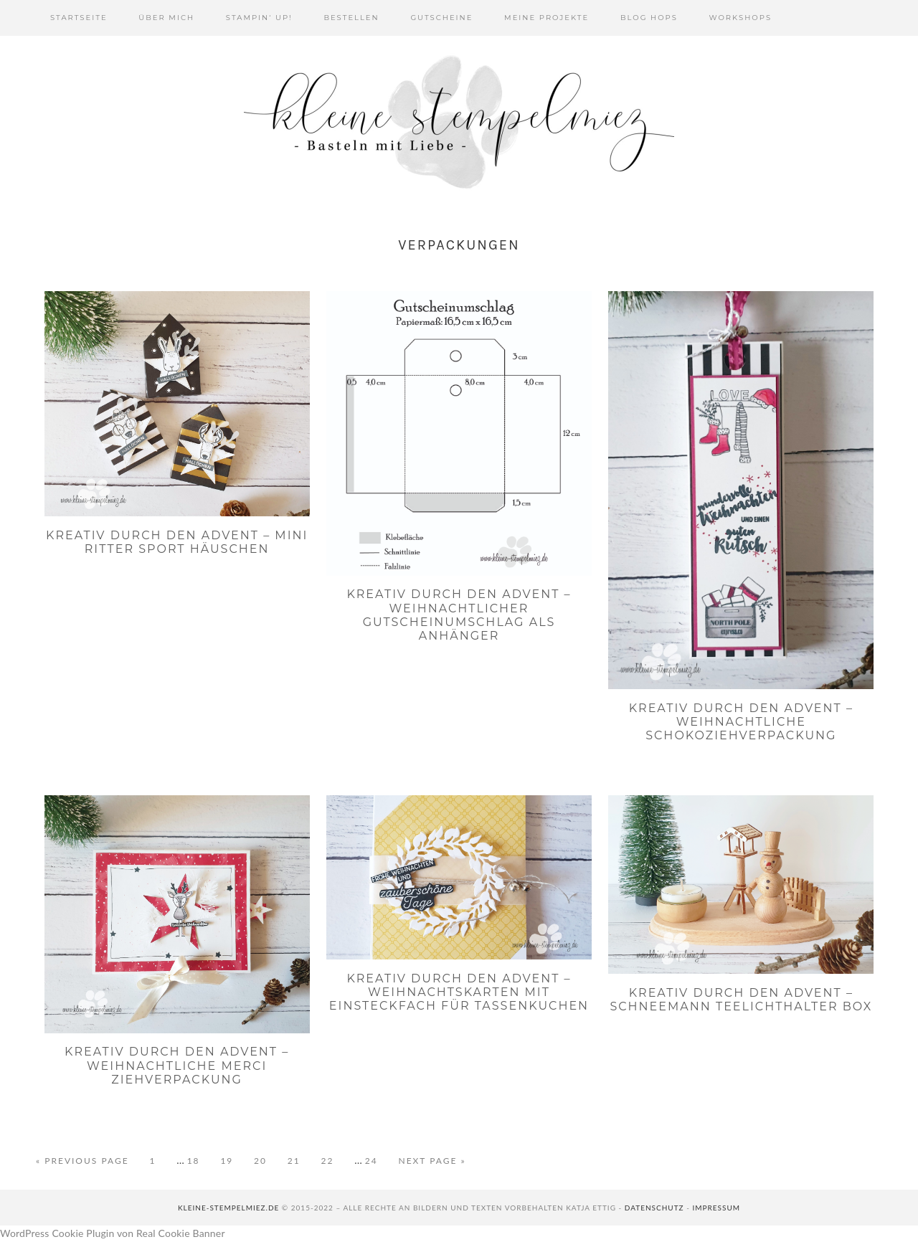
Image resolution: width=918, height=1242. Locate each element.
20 (267, 1160)
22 (334, 1160)
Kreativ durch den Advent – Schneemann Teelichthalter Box (741, 999)
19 (233, 1160)
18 (200, 1160)
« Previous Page (82, 1161)
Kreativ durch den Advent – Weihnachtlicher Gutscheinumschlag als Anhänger (458, 615)
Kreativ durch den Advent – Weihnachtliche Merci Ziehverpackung (177, 1065)
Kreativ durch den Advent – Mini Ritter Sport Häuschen (177, 542)
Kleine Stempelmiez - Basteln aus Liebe (459, 122)
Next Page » (431, 1161)
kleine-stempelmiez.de (228, 1207)
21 (301, 1160)
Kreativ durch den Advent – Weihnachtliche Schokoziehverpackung (741, 721)
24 (378, 1160)
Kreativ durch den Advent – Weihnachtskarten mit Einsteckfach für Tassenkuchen (459, 992)
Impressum (716, 1207)
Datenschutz (654, 1207)
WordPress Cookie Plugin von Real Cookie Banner (112, 1233)
